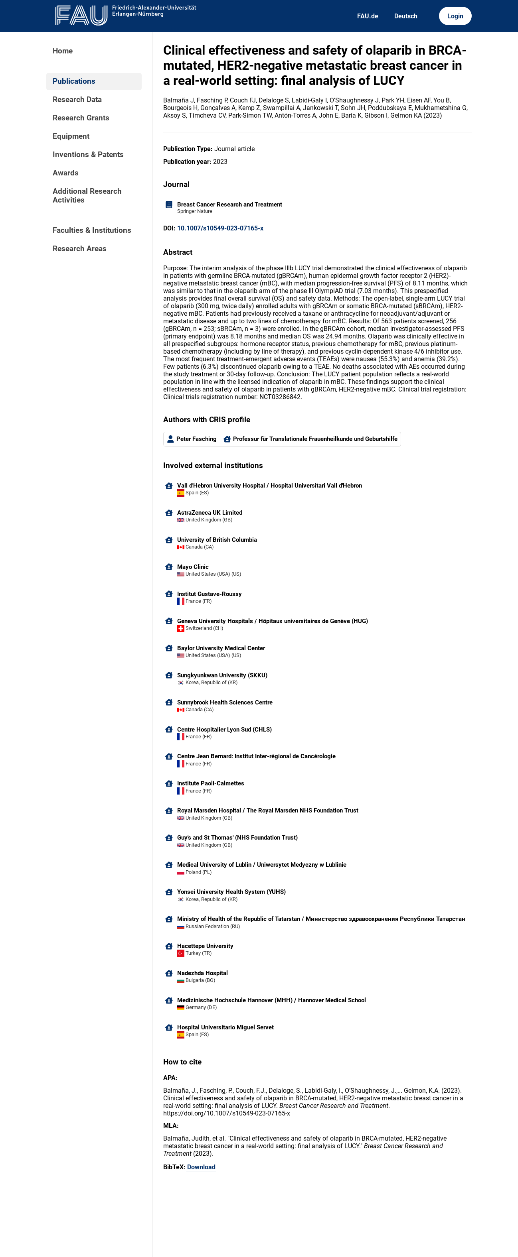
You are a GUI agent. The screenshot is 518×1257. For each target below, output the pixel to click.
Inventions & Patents (88, 154)
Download (201, 1167)
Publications (74, 81)
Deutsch (405, 16)
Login (455, 16)
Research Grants (81, 118)
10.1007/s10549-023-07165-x (220, 228)
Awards (66, 173)
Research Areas (80, 248)
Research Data (77, 99)
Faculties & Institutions (92, 230)
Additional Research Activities (87, 196)
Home (63, 51)
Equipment (71, 136)
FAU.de (367, 16)
